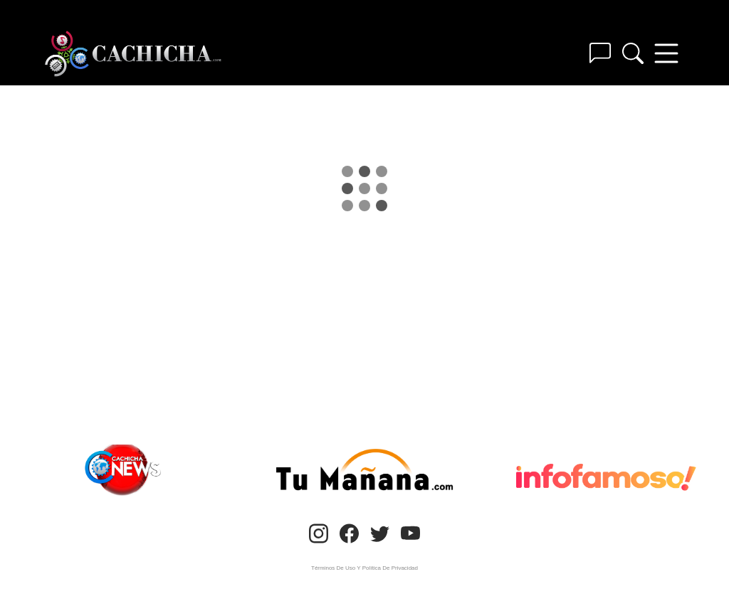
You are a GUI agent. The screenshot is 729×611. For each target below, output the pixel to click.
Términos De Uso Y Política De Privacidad (364, 568)
